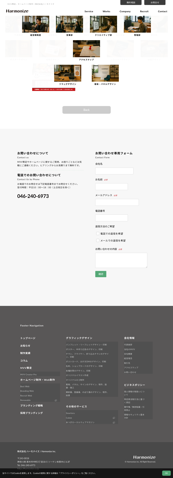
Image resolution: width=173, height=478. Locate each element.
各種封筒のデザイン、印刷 (78, 371)
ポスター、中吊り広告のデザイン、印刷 (84, 349)
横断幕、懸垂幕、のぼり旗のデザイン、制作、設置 (87, 393)
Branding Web (27, 391)
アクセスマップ (131, 367)
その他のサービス (76, 406)
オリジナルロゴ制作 (75, 380)
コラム (24, 360)
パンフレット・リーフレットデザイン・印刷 (86, 344)
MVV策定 (26, 367)
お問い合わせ (130, 372)
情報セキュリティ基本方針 (134, 416)
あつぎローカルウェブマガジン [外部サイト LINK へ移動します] (80, 422)
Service (87, 11)
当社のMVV (129, 349)
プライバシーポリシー (69, 473)
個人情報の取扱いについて (134, 393)
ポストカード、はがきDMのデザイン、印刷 (86, 361)
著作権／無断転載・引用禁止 (134, 408)
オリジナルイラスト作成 (77, 375)
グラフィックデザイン (79, 338)
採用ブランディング (31, 412)
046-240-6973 (33, 196)
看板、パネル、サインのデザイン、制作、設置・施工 (86, 386)
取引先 (127, 363)
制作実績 (25, 353)
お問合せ (155, 2)
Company (124, 11)
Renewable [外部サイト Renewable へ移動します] (25, 400)
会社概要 (128, 354)
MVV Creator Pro (28, 374)
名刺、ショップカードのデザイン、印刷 (84, 366)
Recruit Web (26, 395)
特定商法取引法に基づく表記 (134, 400)
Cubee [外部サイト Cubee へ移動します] (69, 418)
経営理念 (128, 358)
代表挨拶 (128, 344)
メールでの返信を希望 (111, 240)
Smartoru (70, 413)
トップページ (27, 338)
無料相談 (131, 2)
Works (105, 11)
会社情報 (129, 338)
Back (86, 109)
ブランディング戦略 (31, 405)
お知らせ (25, 345)
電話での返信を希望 (109, 233)
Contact (161, 11)
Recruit (143, 11)
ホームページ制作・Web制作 (37, 379)
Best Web (24, 386)
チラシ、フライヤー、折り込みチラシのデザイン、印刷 (87, 355)
